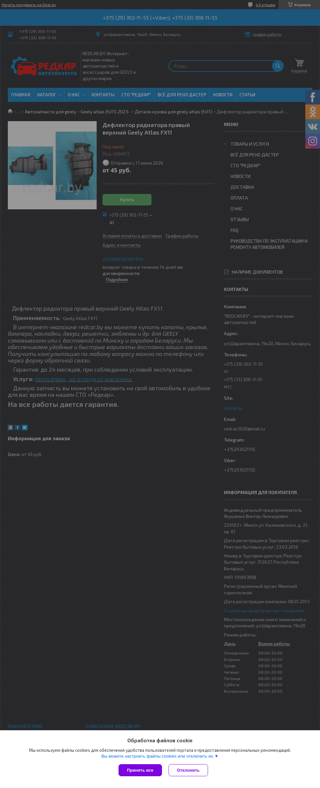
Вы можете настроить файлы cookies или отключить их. (157, 756)
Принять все (140, 770)
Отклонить (188, 770)
